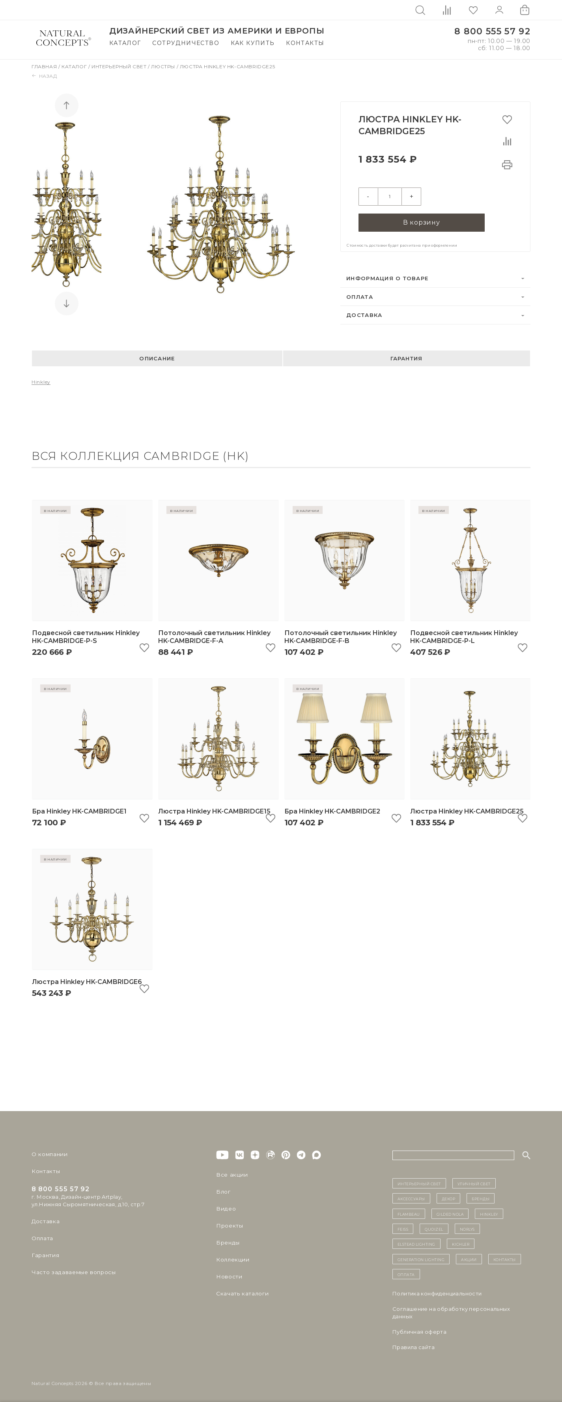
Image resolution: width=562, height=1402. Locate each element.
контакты (504, 1258)
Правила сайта (413, 1345)
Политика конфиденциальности (437, 1292)
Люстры (163, 66)
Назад (44, 76)
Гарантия (406, 357)
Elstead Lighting (416, 1242)
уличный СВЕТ (474, 1182)
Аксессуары (411, 1197)
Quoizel (434, 1227)
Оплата (359, 295)
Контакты (305, 43)
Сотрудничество (185, 43)
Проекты (229, 1224)
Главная (45, 66)
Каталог (125, 43)
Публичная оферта (419, 1330)
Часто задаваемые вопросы (72, 1271)
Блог (223, 1190)
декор (449, 1197)
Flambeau (409, 1212)
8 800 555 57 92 (492, 31)
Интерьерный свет (119, 66)
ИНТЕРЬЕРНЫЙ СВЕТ (419, 1182)
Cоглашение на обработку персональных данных (451, 1311)
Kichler (461, 1242)
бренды (480, 1197)
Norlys (467, 1227)
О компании (48, 1153)
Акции (469, 1258)
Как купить (253, 43)
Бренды (227, 1241)
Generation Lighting (421, 1258)
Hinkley (41, 381)
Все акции (230, 1173)
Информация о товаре (387, 277)
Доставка (364, 314)
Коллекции (231, 1258)
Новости (228, 1275)
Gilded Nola (450, 1212)
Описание (157, 357)
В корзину (421, 220)
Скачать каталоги (240, 1292)
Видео (225, 1207)
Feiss (403, 1227)
